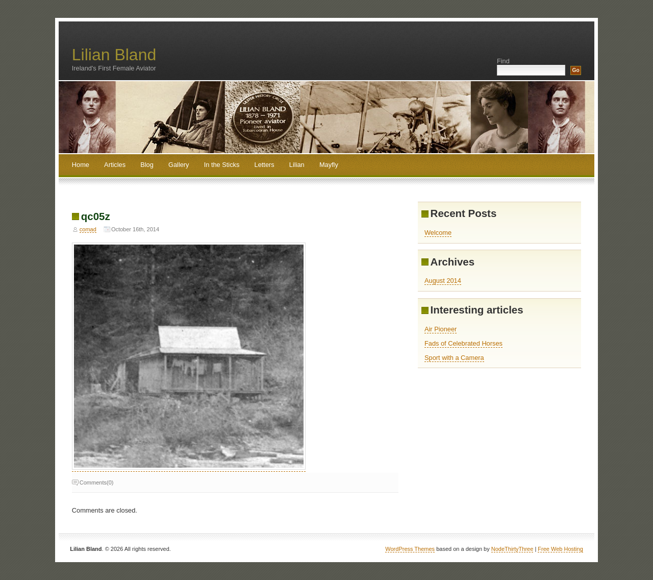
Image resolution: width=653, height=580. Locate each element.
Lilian (297, 164)
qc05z (95, 216)
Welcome (437, 232)
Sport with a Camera (454, 357)
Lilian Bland (114, 54)
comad (88, 229)
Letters (264, 164)
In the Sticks (222, 164)
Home (80, 164)
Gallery (178, 164)
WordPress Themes (410, 549)
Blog (147, 164)
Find (503, 61)
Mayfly (328, 164)
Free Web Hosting (560, 549)
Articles (114, 164)
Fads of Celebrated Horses (463, 343)
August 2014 (442, 280)
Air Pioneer (440, 329)
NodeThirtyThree (512, 549)
